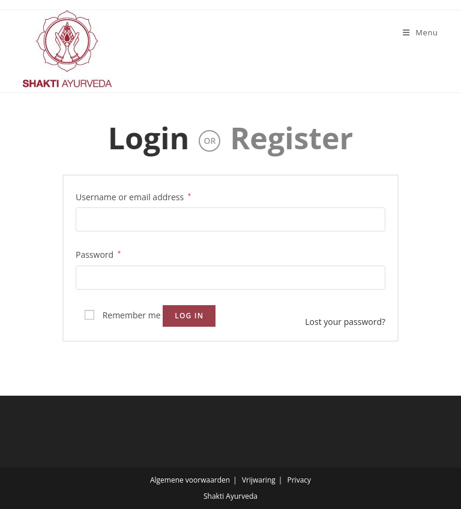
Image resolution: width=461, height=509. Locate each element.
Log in (189, 316)
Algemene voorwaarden (190, 480)
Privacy (300, 480)
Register (291, 138)
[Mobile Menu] (416, 32)
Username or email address (133, 196)
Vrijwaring (259, 480)
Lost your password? (345, 321)
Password (98, 253)
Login (149, 138)
